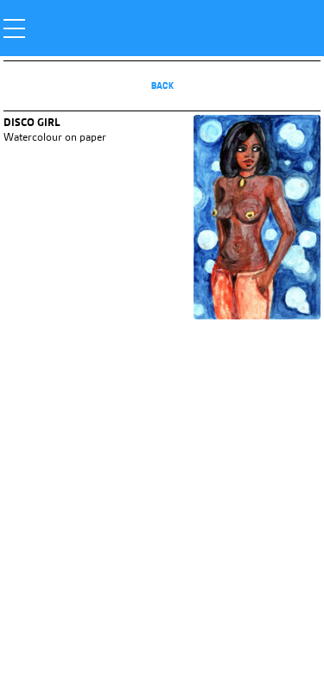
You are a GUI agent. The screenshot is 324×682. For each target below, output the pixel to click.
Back (162, 85)
